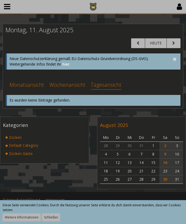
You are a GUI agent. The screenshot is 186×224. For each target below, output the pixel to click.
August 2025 (114, 125)
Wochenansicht (67, 84)
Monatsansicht (26, 84)
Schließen (51, 217)
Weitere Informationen (22, 217)
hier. (66, 64)
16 (165, 162)
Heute (156, 42)
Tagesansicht (106, 84)
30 (165, 179)
